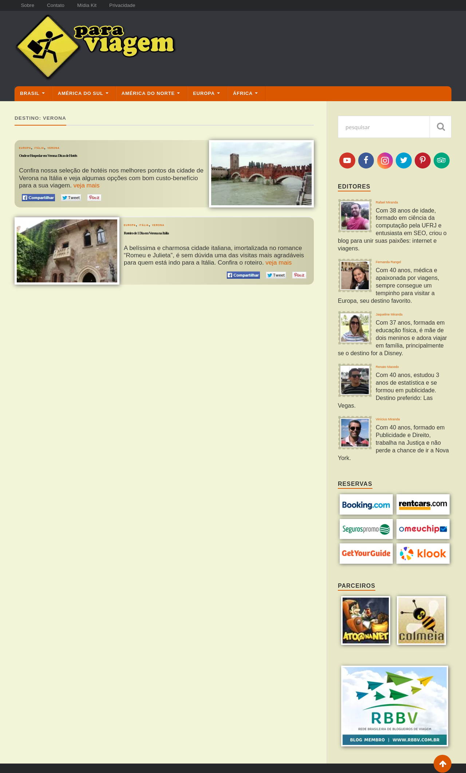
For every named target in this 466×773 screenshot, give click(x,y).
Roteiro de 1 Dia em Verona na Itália (175, 235)
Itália (52, 147)
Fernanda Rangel (401, 260)
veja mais (87, 185)
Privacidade (132, 5)
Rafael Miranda (398, 204)
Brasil (30, 93)
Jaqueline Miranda (402, 317)
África (243, 93)
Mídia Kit (93, 5)
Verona (76, 147)
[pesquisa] (394, 127)
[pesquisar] (440, 127)
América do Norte (148, 93)
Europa (204, 93)
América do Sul (80, 93)
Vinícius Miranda (400, 422)
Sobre (29, 5)
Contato (59, 5)
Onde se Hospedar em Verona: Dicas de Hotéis (84, 158)
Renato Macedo (399, 373)
